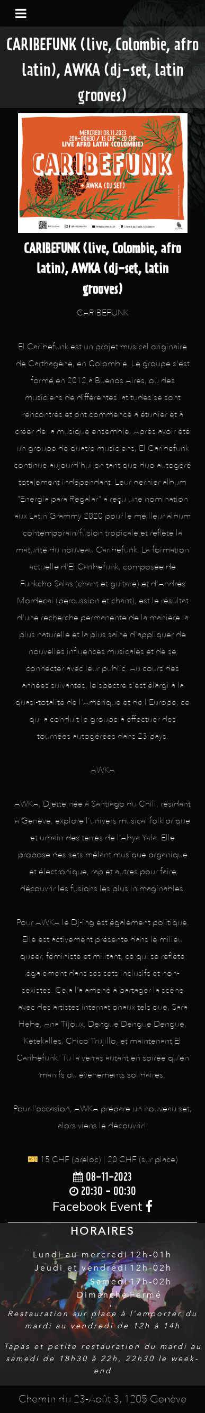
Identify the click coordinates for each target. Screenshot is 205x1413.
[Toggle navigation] (20, 13)
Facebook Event (102, 1206)
